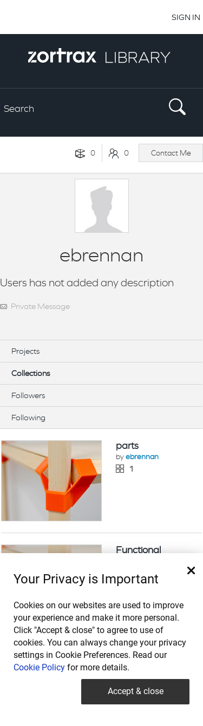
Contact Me (171, 153)
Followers (28, 395)
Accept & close (135, 691)
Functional (138, 549)
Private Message (40, 306)
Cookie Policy (39, 667)
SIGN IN (186, 17)
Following (28, 417)
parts (127, 445)
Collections (30, 373)
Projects (25, 350)
